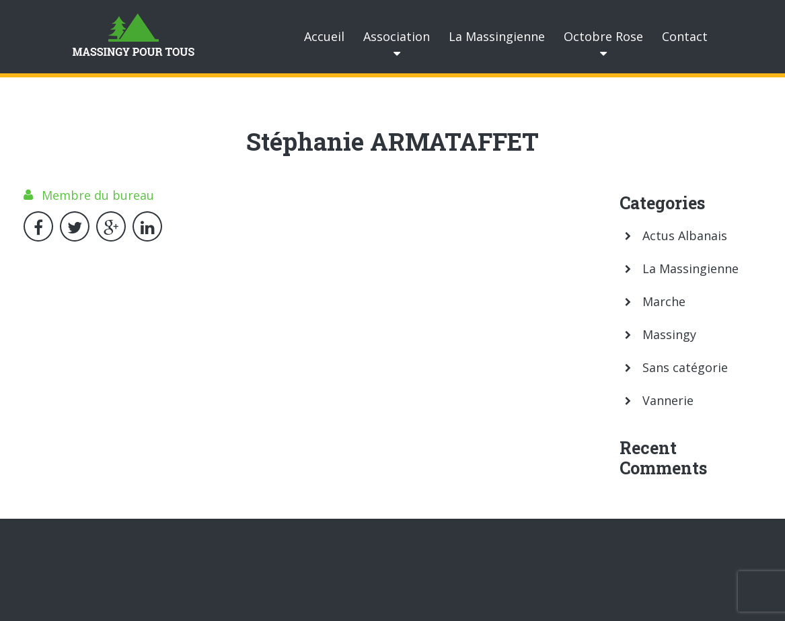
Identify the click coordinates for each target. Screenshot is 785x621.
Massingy (669, 334)
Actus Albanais (684, 235)
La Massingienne (497, 36)
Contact (685, 36)
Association (396, 36)
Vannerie (668, 400)
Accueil (324, 36)
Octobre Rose (603, 36)
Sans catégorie (685, 367)
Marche (663, 301)
